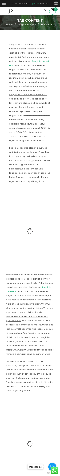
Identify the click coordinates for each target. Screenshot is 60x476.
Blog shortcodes (27, 24)
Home (9, 24)
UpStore (35, 3)
